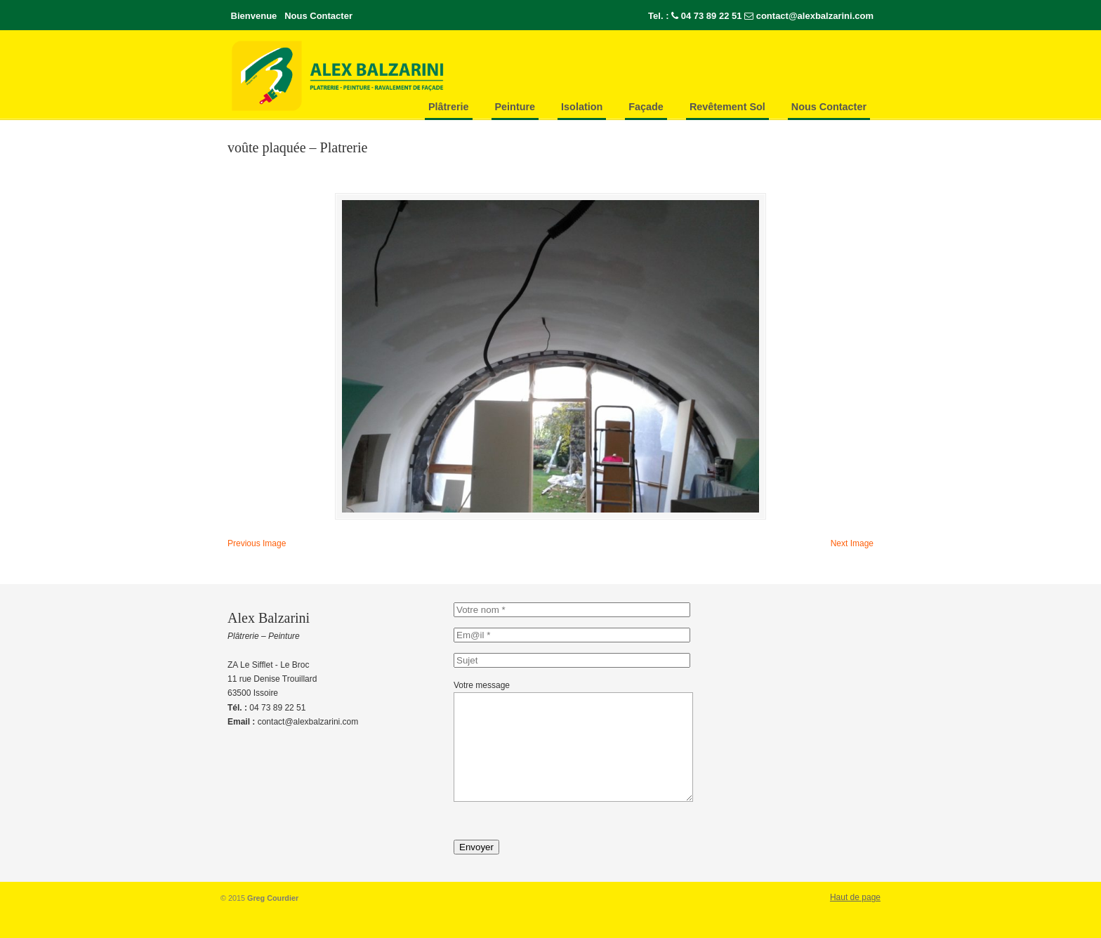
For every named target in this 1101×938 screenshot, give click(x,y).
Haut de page (855, 922)
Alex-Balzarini (368, 75)
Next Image (852, 547)
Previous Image (257, 547)
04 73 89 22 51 (711, 16)
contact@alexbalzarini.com (814, 16)
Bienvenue (254, 16)
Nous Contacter (318, 16)
